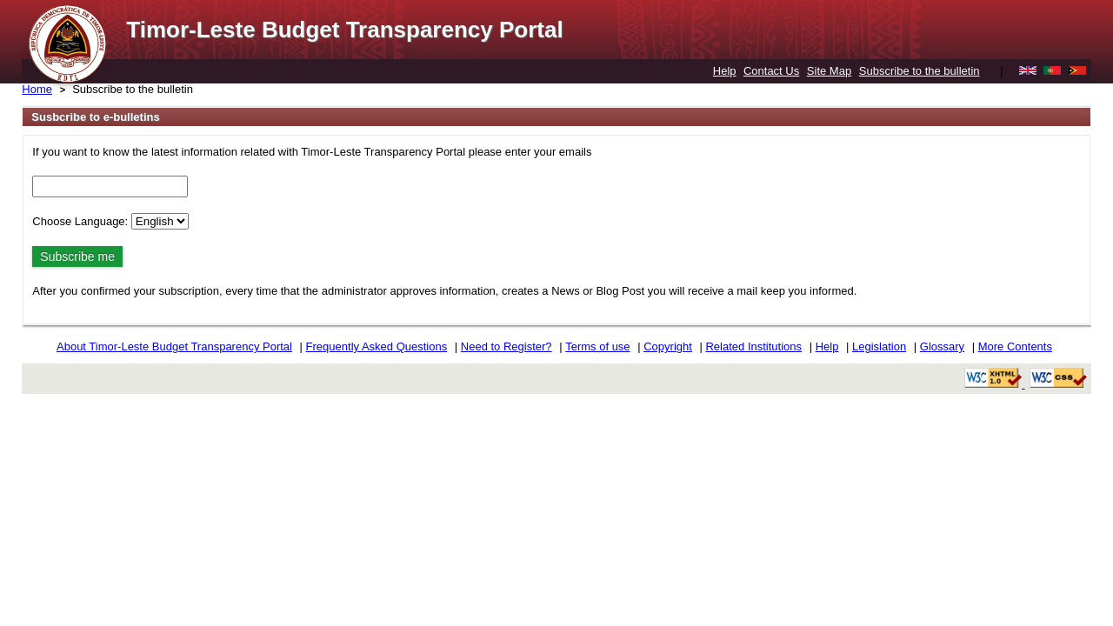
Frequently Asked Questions (377, 346)
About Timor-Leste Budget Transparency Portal (174, 346)
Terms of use (597, 346)
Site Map (829, 70)
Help (724, 70)
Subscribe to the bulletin (919, 70)
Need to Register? (506, 346)
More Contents (1015, 346)
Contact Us (771, 70)
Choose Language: (80, 221)
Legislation (879, 346)
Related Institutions (753, 346)
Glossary (942, 346)
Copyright (667, 346)
